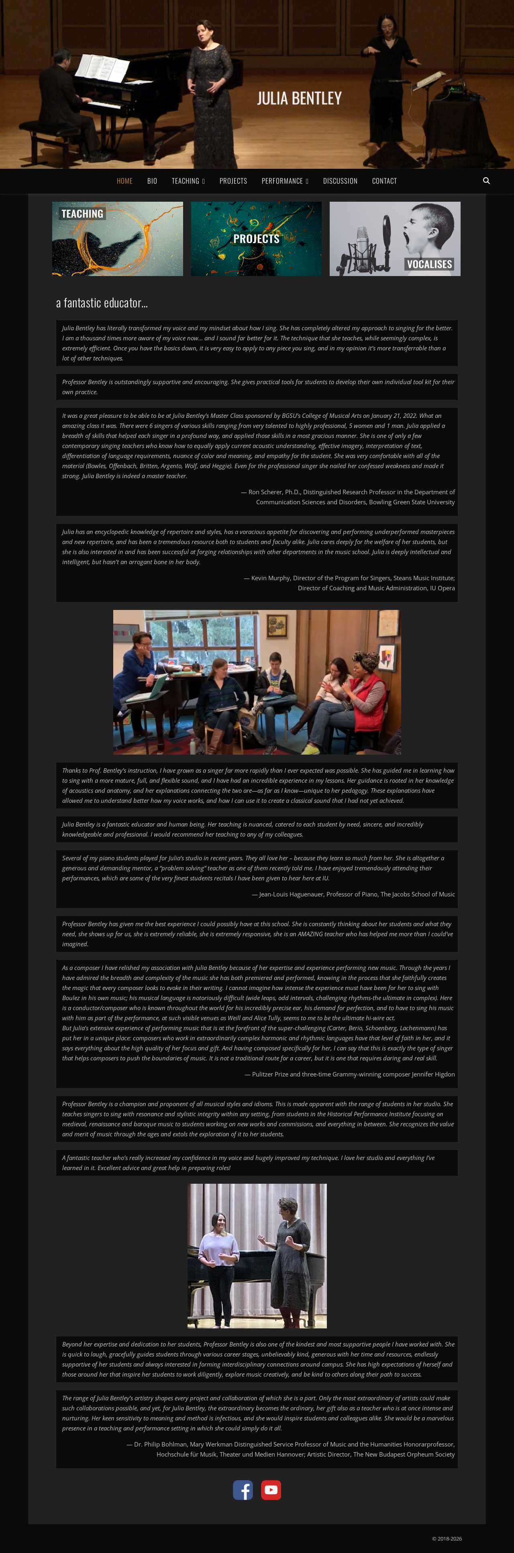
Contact (384, 181)
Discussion (340, 181)
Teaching (186, 181)
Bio (152, 181)
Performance (282, 181)
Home (125, 181)
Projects (233, 181)
